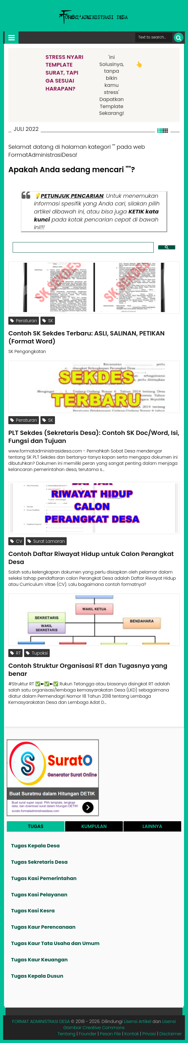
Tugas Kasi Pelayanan (39, 894)
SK (47, 321)
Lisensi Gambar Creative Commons (119, 1024)
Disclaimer (170, 1034)
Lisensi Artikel (137, 1021)
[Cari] (178, 37)
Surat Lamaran (46, 541)
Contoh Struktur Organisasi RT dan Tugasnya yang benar (87, 669)
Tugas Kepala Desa (35, 845)
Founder (88, 1034)
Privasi (149, 1034)
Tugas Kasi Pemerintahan (44, 878)
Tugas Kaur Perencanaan (43, 927)
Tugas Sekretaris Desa (39, 862)
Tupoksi (37, 653)
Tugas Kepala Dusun (37, 976)
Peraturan (23, 321)
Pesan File (110, 1034)
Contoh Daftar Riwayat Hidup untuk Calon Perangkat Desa (91, 558)
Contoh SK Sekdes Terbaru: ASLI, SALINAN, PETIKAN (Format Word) (86, 337)
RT (15, 653)
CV (16, 541)
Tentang (67, 1034)
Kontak (131, 1034)
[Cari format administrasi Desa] (153, 37)
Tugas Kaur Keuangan (39, 959)
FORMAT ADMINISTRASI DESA (41, 1021)
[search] (82, 247)
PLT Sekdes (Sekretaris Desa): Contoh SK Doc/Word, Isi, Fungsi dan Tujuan (93, 436)
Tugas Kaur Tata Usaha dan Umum (55, 943)
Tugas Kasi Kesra (33, 910)
